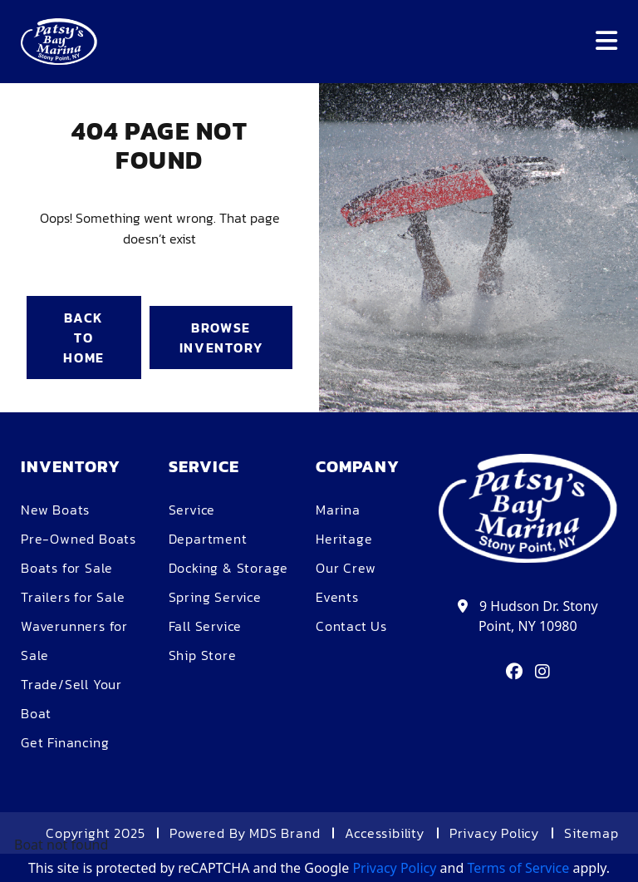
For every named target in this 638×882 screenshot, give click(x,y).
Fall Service (206, 626)
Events (337, 597)
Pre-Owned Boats (78, 539)
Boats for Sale (67, 568)
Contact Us (351, 626)
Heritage (344, 539)
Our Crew (345, 568)
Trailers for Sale (73, 597)
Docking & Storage (229, 568)
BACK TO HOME (83, 337)
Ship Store (203, 655)
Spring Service (215, 597)
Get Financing (65, 742)
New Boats (55, 510)
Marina (338, 510)
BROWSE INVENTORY (221, 337)
